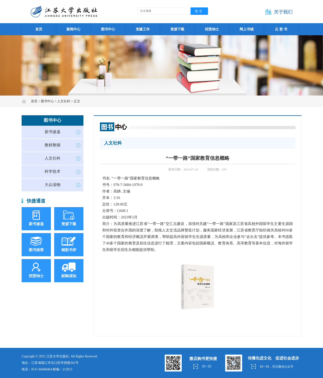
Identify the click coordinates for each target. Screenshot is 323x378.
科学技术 (52, 171)
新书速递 (52, 132)
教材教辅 (52, 145)
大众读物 (52, 185)
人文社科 (52, 158)
